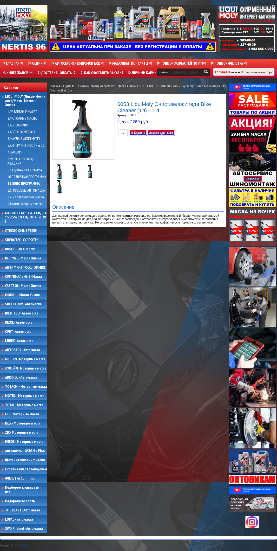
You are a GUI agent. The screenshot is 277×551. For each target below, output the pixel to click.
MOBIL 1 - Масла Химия (22, 295)
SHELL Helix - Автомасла (23, 304)
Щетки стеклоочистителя (25, 460)
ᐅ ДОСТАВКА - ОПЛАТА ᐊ (56, 72)
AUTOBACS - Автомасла (22, 350)
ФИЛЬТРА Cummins (20, 478)
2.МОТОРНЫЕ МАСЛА (22, 118)
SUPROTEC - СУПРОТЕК (22, 240)
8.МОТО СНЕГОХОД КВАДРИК (20, 161)
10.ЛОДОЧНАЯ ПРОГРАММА (26, 177)
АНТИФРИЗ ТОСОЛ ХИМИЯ (25, 267)
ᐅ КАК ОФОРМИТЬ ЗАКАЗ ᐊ (101, 72)
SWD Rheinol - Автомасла (24, 528)
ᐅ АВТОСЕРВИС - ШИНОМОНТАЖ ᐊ (77, 63)
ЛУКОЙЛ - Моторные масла (25, 368)
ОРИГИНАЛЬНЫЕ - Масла (23, 276)
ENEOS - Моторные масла (24, 441)
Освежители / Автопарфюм (26, 469)
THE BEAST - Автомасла (22, 510)
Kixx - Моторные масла (22, 423)
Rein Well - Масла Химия (23, 258)
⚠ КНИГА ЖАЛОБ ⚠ (17, 72)
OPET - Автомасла (18, 331)
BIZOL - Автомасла (19, 322)
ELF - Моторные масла (22, 414)
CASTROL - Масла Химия (23, 286)
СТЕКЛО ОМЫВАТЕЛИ (21, 231)
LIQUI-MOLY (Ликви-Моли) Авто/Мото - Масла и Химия (25, 100)
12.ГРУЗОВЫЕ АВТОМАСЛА (26, 190)
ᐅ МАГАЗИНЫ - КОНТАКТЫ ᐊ (130, 63)
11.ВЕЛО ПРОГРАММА (23, 183)
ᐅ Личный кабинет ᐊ (146, 72)
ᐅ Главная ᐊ (12, 63)
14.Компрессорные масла (25, 204)
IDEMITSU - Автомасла (22, 313)
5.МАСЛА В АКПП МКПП (23, 139)
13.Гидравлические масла (25, 197)
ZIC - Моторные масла (21, 432)
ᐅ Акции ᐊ (37, 63)
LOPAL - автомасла (19, 519)
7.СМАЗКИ (14, 152)
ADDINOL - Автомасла (21, 377)
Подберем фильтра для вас (23, 489)
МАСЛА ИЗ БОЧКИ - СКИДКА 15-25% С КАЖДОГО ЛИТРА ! (26, 217)
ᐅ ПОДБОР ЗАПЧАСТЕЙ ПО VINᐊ (181, 63)
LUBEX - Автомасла (19, 341)
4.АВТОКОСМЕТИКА (21, 132)
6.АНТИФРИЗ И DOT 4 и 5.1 (26, 145)
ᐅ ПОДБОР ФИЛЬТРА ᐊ (229, 63)
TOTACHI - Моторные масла (26, 386)
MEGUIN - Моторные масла (25, 359)
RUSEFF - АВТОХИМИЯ (21, 249)
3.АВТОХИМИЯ (17, 125)
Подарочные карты (20, 501)
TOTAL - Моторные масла (24, 405)
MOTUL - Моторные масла (25, 396)
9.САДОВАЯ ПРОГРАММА (24, 170)
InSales (24, 545)
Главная (55, 86)
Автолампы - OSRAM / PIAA (25, 451)
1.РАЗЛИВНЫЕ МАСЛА (22, 112)
